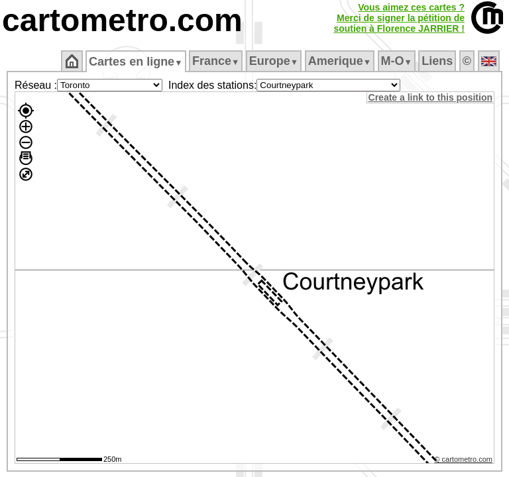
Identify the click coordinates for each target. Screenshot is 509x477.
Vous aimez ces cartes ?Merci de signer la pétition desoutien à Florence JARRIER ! (399, 18)
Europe (274, 61)
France (216, 61)
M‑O (397, 61)
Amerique (340, 61)
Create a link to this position (431, 97)
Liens (438, 61)
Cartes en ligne (137, 61)
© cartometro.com (464, 461)
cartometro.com (122, 20)
